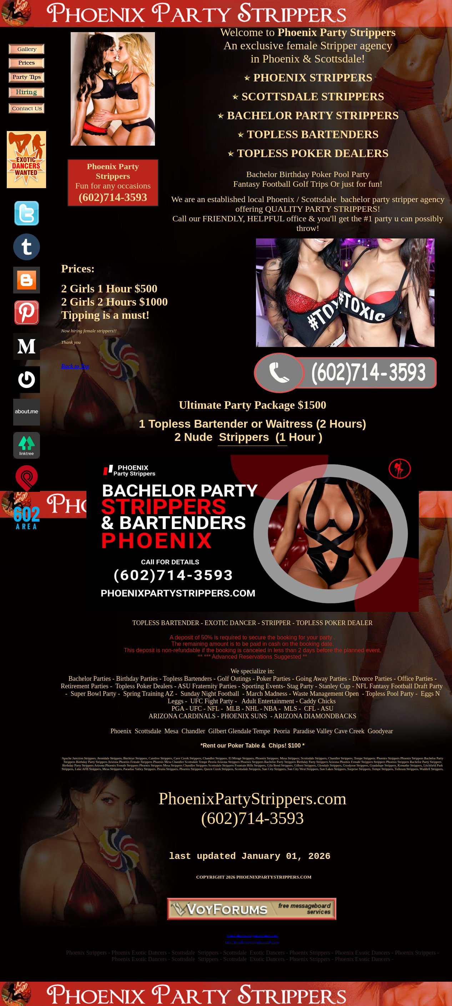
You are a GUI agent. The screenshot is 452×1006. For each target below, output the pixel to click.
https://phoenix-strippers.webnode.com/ (252, 937)
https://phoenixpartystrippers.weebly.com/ (252, 944)
